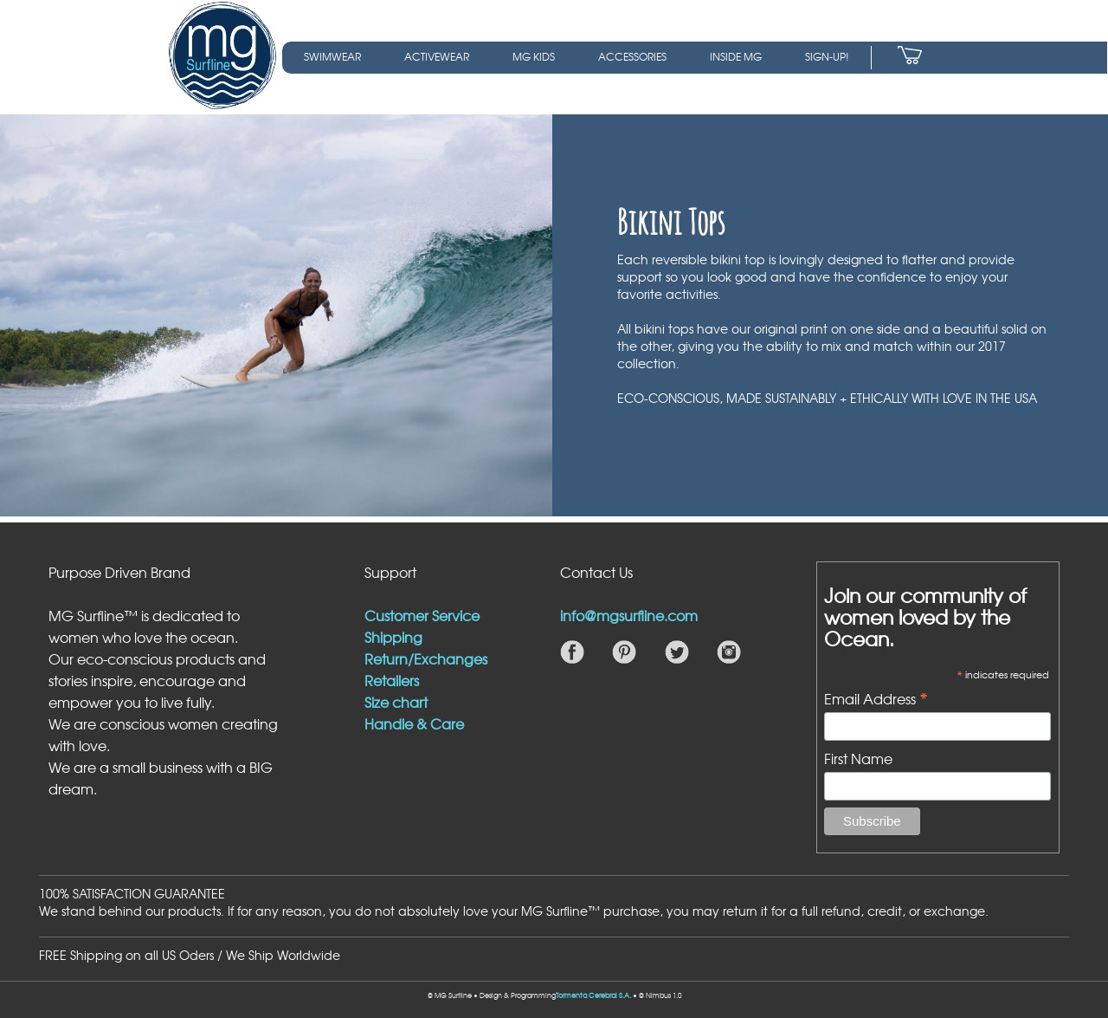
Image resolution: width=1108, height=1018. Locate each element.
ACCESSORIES (632, 56)
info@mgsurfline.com (629, 615)
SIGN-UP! (827, 56)
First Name (858, 758)
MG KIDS (533, 56)
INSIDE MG (736, 56)
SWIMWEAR (332, 56)
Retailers (391, 680)
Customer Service (422, 615)
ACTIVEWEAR (436, 56)
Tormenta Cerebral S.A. (593, 995)
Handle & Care (414, 723)
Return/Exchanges (425, 658)
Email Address (876, 697)
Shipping (393, 636)
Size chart (396, 701)
